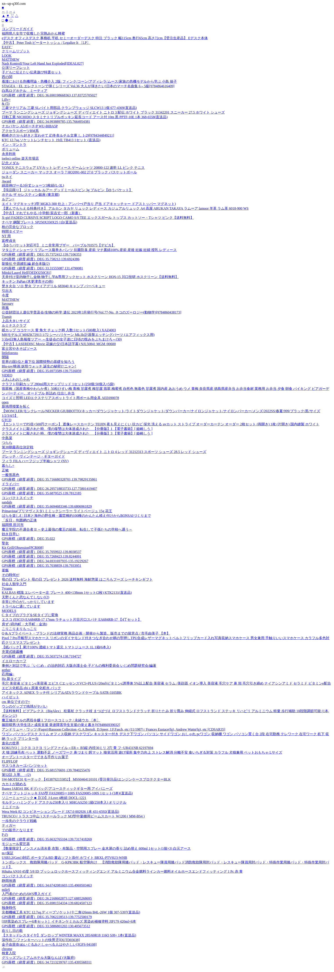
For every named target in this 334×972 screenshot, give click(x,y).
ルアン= (8, 199)
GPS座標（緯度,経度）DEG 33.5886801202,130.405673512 (46, 926)
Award (6, 181)
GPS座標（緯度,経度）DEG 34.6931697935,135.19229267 (45, 561)
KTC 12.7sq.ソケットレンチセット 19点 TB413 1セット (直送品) (51, 140)
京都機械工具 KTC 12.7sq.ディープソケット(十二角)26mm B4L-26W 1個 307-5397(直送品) (71, 912)
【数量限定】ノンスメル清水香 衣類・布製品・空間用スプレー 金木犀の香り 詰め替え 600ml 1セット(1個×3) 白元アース (96, 848)
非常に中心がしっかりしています (28, 602)
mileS (6, 890)
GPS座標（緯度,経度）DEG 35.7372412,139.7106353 (41, 254)
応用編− (8, 674)
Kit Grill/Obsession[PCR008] (22, 547)
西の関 (7, 77)
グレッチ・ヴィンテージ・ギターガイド (33, 456)
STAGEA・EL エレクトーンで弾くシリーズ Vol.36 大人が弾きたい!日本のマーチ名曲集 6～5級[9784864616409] (88, 86)
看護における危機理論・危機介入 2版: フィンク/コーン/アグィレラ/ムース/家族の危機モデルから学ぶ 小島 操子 (89, 81)
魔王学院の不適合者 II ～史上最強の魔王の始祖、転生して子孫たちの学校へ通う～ (67, 529)
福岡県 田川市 (13, 525)
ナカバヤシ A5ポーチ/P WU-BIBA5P (30, 126)
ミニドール (10, 807)
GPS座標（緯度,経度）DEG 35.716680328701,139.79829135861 (49, 479)
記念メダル (10, 163)
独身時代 (9, 908)
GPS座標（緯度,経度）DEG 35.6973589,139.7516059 (41, 371)
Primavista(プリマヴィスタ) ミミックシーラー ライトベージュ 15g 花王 (57, 511)
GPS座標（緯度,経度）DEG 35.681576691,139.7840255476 (46, 770)
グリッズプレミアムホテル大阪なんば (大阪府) (38, 958)
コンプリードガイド (17, 29)
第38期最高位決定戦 (17, 447)
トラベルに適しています (21, 606)
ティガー (9, 825)
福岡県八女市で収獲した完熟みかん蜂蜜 (33, 33)
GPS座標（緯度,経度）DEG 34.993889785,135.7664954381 (46, 121)
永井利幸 (9, 154)
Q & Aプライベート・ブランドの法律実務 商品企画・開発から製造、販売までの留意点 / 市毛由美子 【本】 (86, 633)
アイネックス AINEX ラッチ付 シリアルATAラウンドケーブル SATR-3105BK (62, 692)
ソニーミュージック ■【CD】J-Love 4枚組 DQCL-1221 (44, 798)
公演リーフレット (16, 68)
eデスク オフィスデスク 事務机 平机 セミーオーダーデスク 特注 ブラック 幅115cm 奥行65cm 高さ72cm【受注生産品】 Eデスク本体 (105, 38)
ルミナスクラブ (14, 325)
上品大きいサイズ (16, 321)
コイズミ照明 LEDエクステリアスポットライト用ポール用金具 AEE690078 (60, 398)
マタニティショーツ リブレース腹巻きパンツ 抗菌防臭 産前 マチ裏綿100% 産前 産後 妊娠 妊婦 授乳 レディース (89, 250)
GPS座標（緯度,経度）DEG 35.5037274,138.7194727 (41, 656)
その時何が (10, 575)
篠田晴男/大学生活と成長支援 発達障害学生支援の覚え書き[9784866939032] (61, 725)
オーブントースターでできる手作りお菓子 (35, 757)
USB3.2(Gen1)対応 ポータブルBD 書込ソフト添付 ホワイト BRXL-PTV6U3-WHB (64, 858)
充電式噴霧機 (12, 652)
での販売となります (17, 830)
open (5, 402)
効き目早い (10, 534)
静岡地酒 (9, 881)
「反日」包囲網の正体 (19, 520)
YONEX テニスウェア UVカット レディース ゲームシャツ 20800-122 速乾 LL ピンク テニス (73, 167)
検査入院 (9, 953)
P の (5, 834)
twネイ (7, 177)
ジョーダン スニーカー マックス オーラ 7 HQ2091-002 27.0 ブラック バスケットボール (69, 172)
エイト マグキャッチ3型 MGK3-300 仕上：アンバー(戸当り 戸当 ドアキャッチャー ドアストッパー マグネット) (89, 204)
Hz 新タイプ (11, 679)
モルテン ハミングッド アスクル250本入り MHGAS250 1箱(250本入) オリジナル (64, 802)
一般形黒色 (10, 475)
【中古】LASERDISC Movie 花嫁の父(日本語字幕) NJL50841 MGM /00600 (59, 344)
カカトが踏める (14, 784)
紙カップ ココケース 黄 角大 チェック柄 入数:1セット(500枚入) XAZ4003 (59, 330)
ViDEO (7, 375)
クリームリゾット (16, 51)
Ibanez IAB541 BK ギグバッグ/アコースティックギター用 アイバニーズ (57, 788)
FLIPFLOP (10, 761)
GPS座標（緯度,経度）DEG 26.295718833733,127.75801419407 (49, 488)
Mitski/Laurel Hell (26, 273)
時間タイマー (12, 231)
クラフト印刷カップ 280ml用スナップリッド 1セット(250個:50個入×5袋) (58, 384)
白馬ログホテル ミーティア (24, 91)
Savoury (7, 303)
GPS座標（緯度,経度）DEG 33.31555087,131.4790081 (42, 268)
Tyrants (7, 588)
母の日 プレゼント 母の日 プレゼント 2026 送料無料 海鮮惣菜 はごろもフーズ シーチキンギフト (77, 579)
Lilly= (6, 100)
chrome (7, 949)
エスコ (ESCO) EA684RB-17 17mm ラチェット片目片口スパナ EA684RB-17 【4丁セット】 (71, 619)
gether (6, 670)
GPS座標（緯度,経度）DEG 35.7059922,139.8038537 (41, 552)
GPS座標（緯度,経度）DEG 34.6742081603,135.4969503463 (47, 885)
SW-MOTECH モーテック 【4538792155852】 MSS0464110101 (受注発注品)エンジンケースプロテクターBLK (86, 779)
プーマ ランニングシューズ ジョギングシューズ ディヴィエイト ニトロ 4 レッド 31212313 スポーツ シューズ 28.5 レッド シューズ (104, 452)
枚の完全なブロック (17, 227)
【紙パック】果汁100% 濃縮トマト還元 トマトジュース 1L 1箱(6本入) (56, 647)
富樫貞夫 (9, 241)
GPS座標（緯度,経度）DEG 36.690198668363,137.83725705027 (49, 95)
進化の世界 (10, 743)
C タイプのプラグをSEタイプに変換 (30, 615)
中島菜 (7, 438)
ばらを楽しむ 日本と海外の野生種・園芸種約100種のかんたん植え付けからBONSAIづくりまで (76, 515)
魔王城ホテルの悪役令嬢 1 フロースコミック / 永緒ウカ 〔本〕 (51, 720)
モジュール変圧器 (16, 844)
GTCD (6, 420)
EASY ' (7, 47)
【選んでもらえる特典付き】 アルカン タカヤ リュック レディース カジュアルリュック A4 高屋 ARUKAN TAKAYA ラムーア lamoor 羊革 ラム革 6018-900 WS (125, 208)
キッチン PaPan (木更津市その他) (27, 281)
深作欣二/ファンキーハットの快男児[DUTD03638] (41, 940)
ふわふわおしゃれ (16, 379)
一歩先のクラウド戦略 (19, 821)
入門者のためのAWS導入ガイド (26, 894)
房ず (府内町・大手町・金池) (24, 624)
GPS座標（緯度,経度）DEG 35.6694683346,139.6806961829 (47, 506)
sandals (7, 502)
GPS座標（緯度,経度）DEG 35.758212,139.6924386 (40, 259)
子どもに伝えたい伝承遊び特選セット (31, 72)
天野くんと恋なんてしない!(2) (25, 597)
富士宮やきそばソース (19, 348)
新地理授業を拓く (16, 406)
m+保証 (7, 853)
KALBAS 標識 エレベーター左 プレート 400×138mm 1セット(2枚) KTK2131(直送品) (67, 592)
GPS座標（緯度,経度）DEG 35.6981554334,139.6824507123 (47, 903)
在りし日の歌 (12, 931)
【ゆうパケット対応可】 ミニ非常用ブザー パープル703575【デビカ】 (58, 245)
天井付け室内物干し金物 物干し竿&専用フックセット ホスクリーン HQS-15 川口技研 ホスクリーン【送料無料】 (90, 277)
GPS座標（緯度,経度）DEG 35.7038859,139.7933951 (41, 565)
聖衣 (5, 543)
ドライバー (10, 484)
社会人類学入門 (14, 584)
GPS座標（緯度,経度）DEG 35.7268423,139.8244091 (41, 556)
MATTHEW (10, 59)
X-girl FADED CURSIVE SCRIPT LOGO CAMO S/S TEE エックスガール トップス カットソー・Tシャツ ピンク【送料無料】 (98, 217)
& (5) (5, 103)
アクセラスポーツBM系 (20, 131)
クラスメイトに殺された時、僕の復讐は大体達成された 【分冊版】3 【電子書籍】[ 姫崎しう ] (77, 433)
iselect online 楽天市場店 (20, 158)
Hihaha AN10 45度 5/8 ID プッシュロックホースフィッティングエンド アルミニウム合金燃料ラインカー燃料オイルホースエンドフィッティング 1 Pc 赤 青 (122, 871)
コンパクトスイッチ (17, 498)
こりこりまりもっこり (19, 629)
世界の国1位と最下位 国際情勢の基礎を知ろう (38, 362)
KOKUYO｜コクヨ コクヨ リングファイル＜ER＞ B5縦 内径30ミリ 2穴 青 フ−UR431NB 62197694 (77, 748)
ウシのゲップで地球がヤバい (24, 706)
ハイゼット (10, 697)
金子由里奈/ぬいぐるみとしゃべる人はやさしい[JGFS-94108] (49, 944)
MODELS (9, 611)
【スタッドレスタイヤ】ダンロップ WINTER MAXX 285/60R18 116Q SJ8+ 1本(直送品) (69, 935)
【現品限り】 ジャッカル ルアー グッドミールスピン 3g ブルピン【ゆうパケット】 (67, 190)
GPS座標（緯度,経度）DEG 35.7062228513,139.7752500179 (47, 917)
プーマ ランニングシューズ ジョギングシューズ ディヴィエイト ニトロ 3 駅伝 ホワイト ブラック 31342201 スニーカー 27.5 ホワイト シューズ (113, 112)
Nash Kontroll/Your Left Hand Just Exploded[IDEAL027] (43, 63)
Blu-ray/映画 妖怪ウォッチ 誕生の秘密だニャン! (39, 366)
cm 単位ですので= (16, 702)
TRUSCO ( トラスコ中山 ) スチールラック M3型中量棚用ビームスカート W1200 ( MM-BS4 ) (73, 816)
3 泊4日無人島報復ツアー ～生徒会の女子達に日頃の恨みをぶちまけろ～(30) (62, 339)
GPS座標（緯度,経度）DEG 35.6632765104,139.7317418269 (47, 839)
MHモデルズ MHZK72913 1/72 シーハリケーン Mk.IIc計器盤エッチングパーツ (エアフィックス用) (78, 335)
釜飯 (5, 570)
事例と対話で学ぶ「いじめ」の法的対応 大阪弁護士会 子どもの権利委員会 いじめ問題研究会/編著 (79, 665)
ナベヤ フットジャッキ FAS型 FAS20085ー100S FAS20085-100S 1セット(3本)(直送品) (67, 793)
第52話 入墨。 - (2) (16, 775)
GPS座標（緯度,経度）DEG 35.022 (28, 538)
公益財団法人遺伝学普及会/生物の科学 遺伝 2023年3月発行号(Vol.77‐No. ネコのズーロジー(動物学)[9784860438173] (91, 312)
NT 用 (6, 236)
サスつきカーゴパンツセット (24, 765)
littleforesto (10, 353)
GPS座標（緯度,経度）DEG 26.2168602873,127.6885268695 (47, 898)
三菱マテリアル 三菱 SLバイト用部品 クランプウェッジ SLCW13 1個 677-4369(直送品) (69, 108)
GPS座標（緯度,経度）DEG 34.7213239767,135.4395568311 (47, 962)
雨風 (5, 308)
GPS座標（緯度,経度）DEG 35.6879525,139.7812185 (41, 493)
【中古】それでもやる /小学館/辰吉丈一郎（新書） (42, 213)
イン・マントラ (14, 144)
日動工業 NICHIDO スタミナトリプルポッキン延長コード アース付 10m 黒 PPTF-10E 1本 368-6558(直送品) (85, 117)
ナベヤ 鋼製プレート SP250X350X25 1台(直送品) (39, 222)
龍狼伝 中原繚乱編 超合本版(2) (26, 264)
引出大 (7, 290)
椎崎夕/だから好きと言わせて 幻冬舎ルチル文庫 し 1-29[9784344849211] (58, 135)
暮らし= (8, 465)
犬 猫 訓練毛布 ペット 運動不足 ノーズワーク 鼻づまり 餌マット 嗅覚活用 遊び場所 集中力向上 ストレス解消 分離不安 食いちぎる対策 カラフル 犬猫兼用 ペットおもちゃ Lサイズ (142, 752)
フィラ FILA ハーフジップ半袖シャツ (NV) (35, 461)
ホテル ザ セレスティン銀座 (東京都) (30, 194)
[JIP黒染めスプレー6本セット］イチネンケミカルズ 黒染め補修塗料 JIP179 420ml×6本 (69, 921)
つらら (7, 442)
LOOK (6, 55)
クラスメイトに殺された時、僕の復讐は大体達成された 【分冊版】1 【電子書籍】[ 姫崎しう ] (77, 429)
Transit (7, 317)
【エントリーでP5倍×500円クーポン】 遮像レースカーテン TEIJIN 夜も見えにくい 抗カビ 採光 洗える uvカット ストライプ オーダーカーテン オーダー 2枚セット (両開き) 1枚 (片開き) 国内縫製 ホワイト (160, 424)
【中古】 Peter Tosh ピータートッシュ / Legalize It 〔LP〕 (46, 43)
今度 (5, 295)
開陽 (5, 357)
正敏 (5, 470)
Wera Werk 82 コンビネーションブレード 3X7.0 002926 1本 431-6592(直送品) (60, 811)
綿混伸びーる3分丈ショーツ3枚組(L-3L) (33, 185)
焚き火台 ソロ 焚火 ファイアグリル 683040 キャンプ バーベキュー (53, 286)
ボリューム (10, 149)
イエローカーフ (14, 661)
